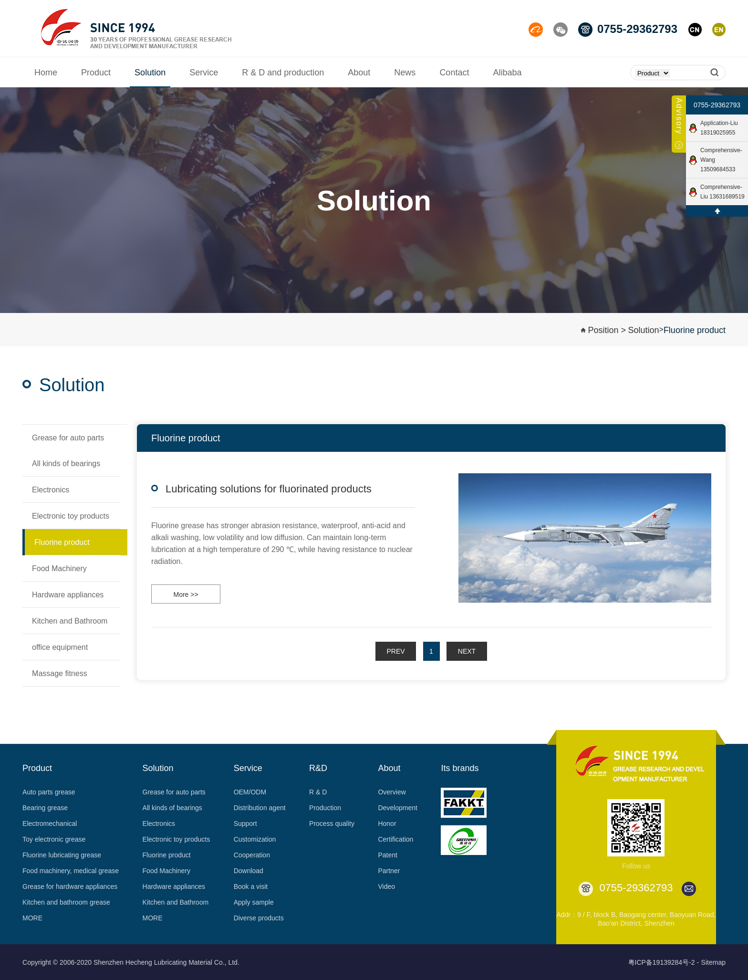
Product (37, 768)
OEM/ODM (250, 792)
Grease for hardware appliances (69, 886)
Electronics (159, 823)
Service (248, 768)
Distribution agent (260, 808)
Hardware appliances (174, 886)
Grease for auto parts (174, 792)
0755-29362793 (717, 105)
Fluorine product (695, 330)
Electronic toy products (176, 839)
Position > (607, 330)
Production (325, 808)
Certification (395, 839)
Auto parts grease (48, 792)
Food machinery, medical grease (70, 871)
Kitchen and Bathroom (176, 902)
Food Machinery (166, 871)
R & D (318, 792)
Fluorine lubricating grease (61, 855)
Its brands (459, 768)
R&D (318, 768)
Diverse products (259, 918)
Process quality (331, 823)
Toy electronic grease (53, 839)
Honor (387, 823)
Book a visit (251, 886)
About (389, 768)
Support (245, 823)
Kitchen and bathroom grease (66, 902)
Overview (391, 792)
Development (397, 808)
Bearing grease (45, 808)
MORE (32, 918)
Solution (643, 330)
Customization (255, 839)
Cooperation (252, 855)
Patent (387, 855)
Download (248, 871)
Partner (389, 871)
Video (386, 886)
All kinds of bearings (172, 808)
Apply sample (254, 902)
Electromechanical (49, 823)
